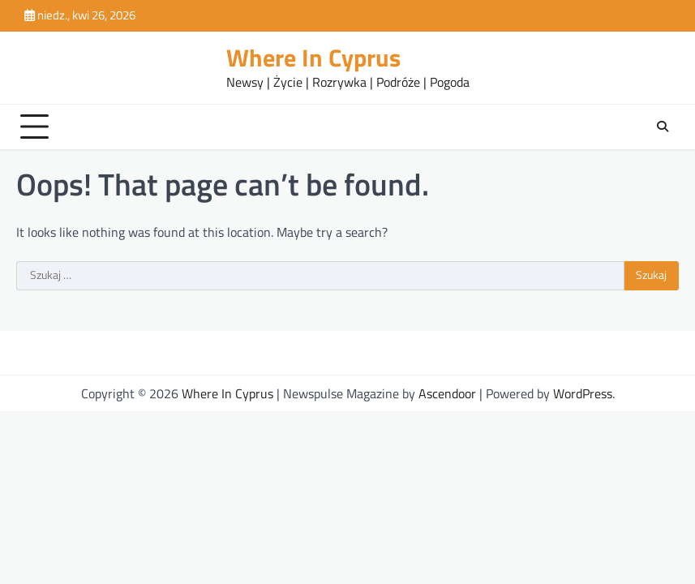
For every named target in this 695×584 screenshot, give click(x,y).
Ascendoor (447, 393)
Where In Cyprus (313, 57)
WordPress (582, 393)
